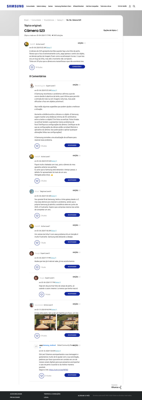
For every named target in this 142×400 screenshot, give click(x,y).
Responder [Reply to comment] (72, 145)
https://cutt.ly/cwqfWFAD (58, 370)
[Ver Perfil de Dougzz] (37, 253)
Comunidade (30, 6)
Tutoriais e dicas (106, 6)
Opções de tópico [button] (110, 30)
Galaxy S (49, 48)
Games (50, 6)
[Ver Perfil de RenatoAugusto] (40, 86)
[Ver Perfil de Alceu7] (37, 191)
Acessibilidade (16, 394)
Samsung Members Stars (63, 6)
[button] (81, 43)
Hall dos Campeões (92, 6)
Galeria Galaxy (41, 6)
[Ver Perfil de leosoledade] (39, 305)
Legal (46, 397)
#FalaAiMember (78, 6)
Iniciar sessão (122, 6)
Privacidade (15, 397)
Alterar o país (84, 396)
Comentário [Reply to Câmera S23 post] (76, 67)
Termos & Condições (52, 394)
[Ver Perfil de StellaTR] (32, 44)
